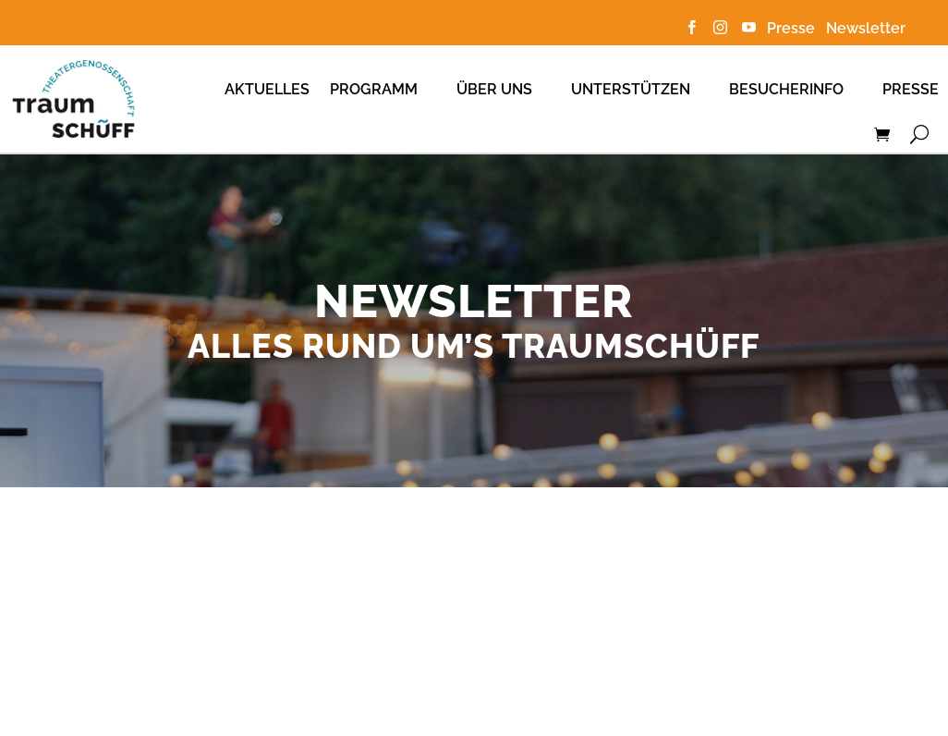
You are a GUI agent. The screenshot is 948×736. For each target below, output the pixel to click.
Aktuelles (267, 89)
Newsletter (865, 28)
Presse (794, 28)
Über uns (494, 89)
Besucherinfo (786, 89)
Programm (374, 89)
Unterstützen (630, 89)
